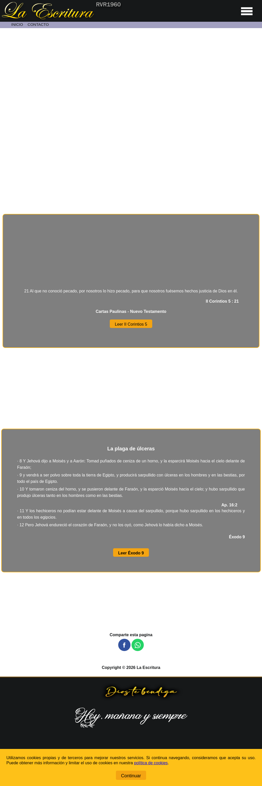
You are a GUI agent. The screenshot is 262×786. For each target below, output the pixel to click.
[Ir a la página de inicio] (61, 18)
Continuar (131, 775)
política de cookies (151, 763)
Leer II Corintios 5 (131, 324)
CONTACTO (38, 24)
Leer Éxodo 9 (131, 553)
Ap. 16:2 (233, 505)
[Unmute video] (131, 100)
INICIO (17, 24)
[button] (124, 645)
